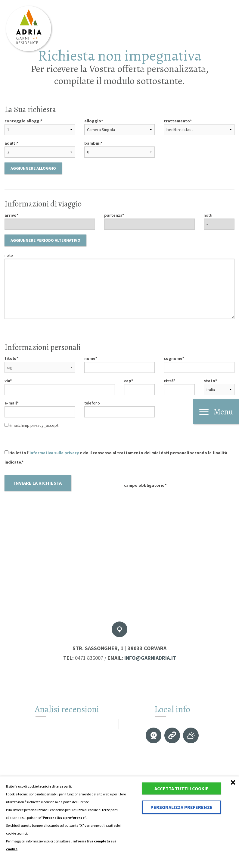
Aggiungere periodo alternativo (45, 240)
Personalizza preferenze (182, 807)
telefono (92, 403)
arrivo (11, 215)
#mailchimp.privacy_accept (31, 425)
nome (89, 358)
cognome (173, 358)
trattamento (177, 121)
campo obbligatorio (144, 485)
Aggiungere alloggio (33, 168)
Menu (216, 411)
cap (127, 380)
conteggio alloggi (23, 121)
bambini (92, 143)
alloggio (92, 121)
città (168, 380)
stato (209, 380)
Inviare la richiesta (38, 483)
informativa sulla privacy (54, 452)
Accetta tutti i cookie (181, 788)
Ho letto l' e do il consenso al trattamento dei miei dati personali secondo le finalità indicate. (116, 457)
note (9, 255)
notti (208, 215)
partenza (113, 215)
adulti (11, 143)
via (7, 380)
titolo (11, 358)
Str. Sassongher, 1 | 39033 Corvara (119, 648)
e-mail (11, 403)
